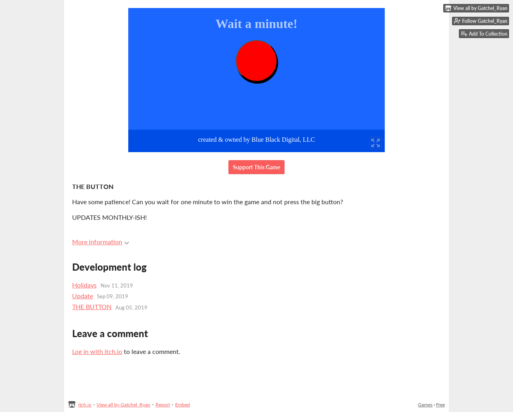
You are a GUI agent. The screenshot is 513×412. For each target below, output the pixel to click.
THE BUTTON (91, 306)
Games (425, 405)
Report (163, 405)
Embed (182, 405)
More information (100, 241)
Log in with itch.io (97, 351)
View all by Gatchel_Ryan (123, 405)
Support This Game (256, 167)
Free (440, 405)
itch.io (84, 405)
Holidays (84, 285)
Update (82, 295)
